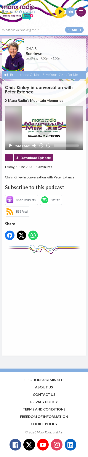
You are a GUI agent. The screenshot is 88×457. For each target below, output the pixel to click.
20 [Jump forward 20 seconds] (48, 146)
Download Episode (36, 158)
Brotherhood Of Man (25, 75)
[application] (44, 128)
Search (74, 30)
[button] (44, 128)
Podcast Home (9, 157)
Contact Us (44, 394)
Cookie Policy (44, 424)
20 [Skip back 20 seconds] (41, 146)
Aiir (61, 432)
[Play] (10, 145)
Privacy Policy (44, 402)
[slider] (66, 145)
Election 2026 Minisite (44, 380)
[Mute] (34, 145)
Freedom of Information (44, 416)
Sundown (34, 53)
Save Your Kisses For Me (60, 75)
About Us (44, 387)
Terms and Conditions (44, 409)
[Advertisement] (44, 303)
